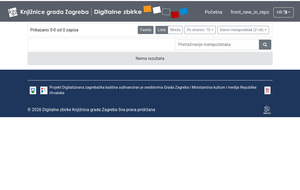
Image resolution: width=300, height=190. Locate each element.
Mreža (175, 30)
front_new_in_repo (250, 12)
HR (282, 12)
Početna (213, 12)
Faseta (145, 30)
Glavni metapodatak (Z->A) (241, 30)
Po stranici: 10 (198, 30)
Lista (162, 30)
